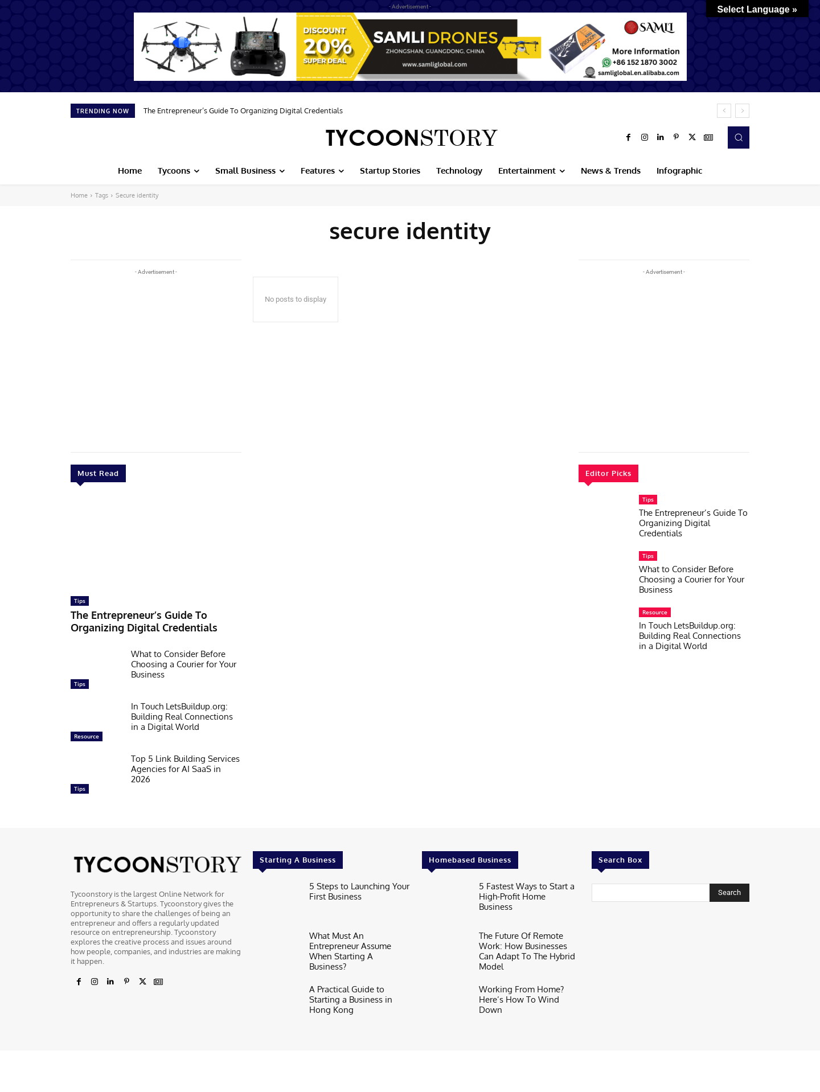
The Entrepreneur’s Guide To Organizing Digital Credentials (243, 110)
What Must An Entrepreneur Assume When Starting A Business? (356, 939)
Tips (79, 601)
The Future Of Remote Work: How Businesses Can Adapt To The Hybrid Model (529, 939)
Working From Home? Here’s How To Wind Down (527, 984)
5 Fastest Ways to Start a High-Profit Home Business (523, 886)
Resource (86, 732)
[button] (738, 137)
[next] (742, 111)
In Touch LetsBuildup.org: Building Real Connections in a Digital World (182, 712)
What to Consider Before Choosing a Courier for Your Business (183, 660)
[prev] (724, 111)
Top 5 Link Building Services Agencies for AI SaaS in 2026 (185, 765)
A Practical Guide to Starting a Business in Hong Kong (359, 984)
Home (79, 195)
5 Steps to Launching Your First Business (352, 886)
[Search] (729, 889)
